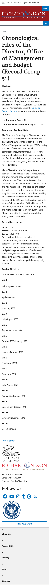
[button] (11, 461)
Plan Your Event (24, 523)
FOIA (4, 569)
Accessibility (8, 546)
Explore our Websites (31, 3)
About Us (6, 534)
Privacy (5, 557)
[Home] (23, 14)
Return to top (8, 440)
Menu (45, 8)
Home (4, 31)
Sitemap (6, 580)
